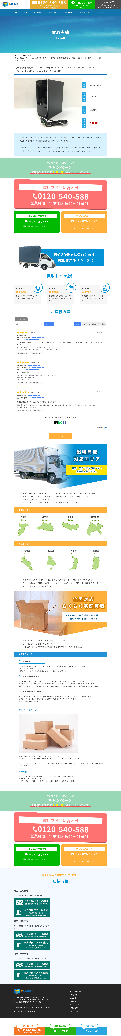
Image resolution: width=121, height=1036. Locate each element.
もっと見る (60, 436)
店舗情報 (52, 12)
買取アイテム (37, 12)
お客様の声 (68, 12)
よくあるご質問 (84, 12)
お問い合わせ (100, 12)
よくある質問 (74, 1005)
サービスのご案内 (20, 12)
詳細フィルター (49, 324)
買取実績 (73, 998)
